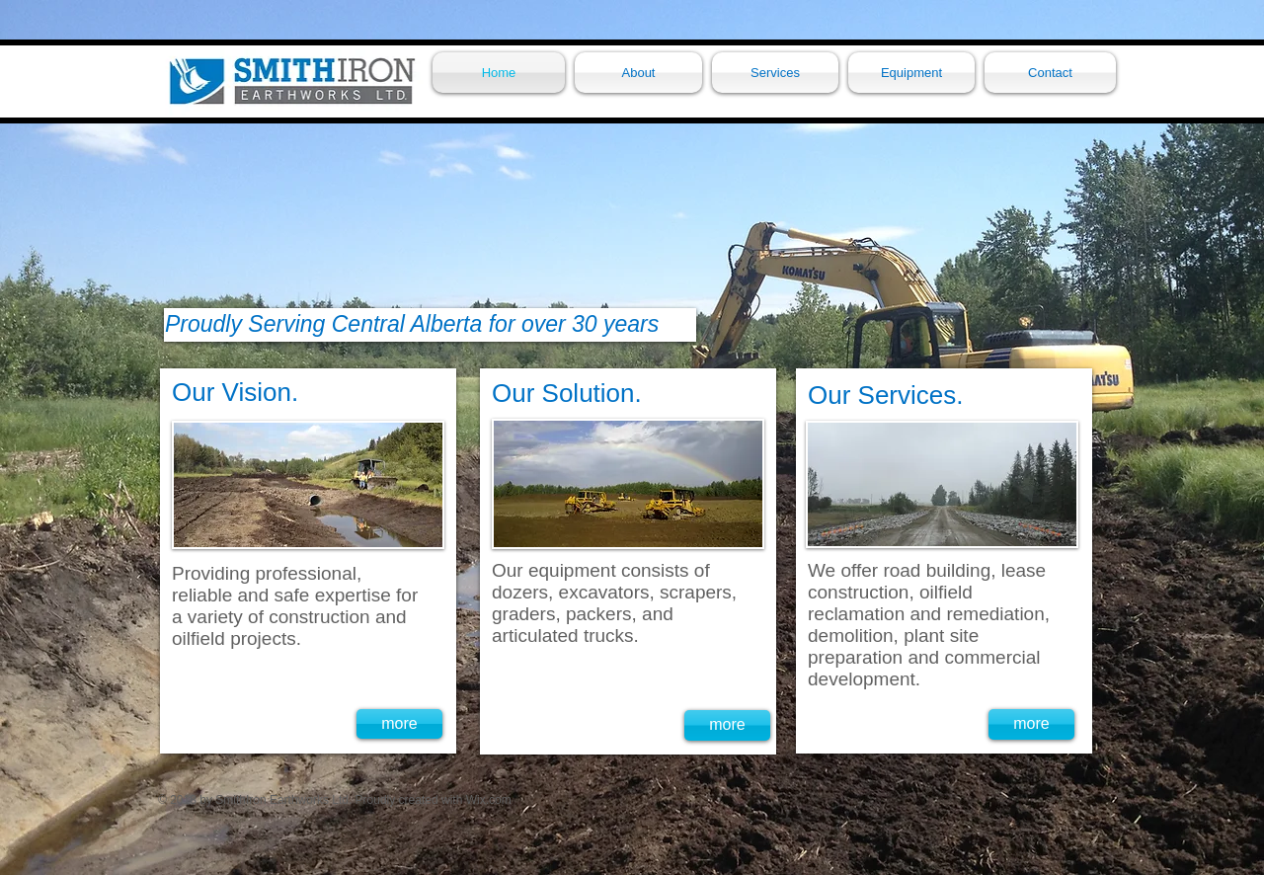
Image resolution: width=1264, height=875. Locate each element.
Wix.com (489, 800)
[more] (399, 724)
